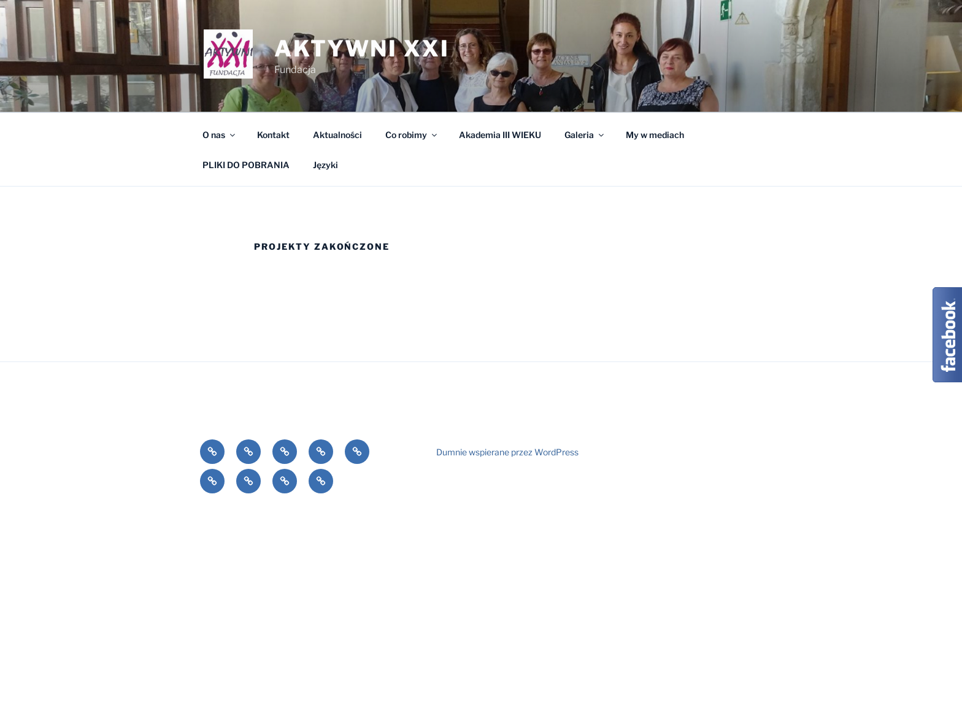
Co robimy (412, 134)
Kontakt (273, 134)
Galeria (585, 134)
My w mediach (655, 134)
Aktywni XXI (362, 48)
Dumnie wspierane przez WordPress (507, 452)
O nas (219, 134)
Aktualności (337, 134)
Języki (325, 165)
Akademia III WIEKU (500, 134)
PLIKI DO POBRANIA (246, 165)
